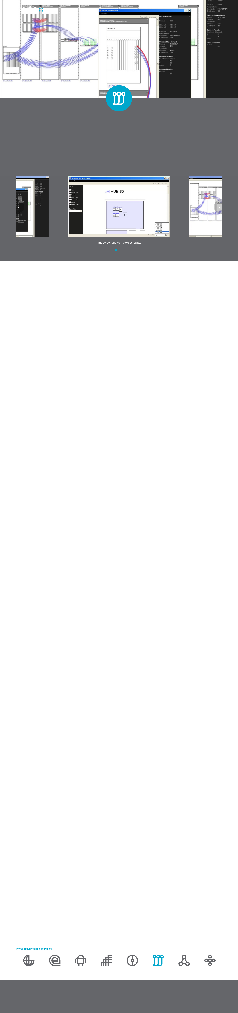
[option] (119, 210)
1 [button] (116, 250)
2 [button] (121, 250)
